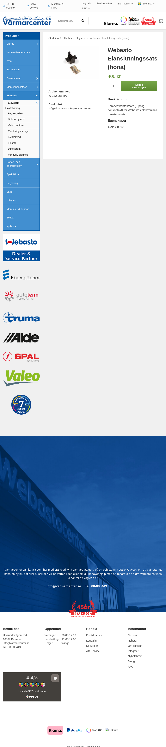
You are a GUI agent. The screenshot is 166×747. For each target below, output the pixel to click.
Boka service (32, 6)
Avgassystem (15, 113)
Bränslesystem (16, 119)
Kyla (9, 61)
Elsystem (24, 103)
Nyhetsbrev (135, 656)
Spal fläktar (13, 174)
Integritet (133, 651)
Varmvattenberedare (18, 52)
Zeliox (10, 217)
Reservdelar (23, 78)
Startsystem (13, 69)
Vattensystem (16, 125)
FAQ (130, 666)
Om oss (132, 635)
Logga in (86, 3)
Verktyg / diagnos (18, 154)
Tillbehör (23, 95)
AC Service (93, 651)
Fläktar (12, 142)
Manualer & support (18, 209)
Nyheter (132, 640)
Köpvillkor (92, 645)
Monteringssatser (23, 87)
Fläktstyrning (12, 108)
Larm (10, 191)
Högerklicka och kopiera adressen (70, 108)
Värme (23, 44)
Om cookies (135, 645)
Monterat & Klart (56, 6)
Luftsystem (14, 148)
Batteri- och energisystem (23, 163)
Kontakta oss (94, 635)
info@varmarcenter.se (16, 643)
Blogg (131, 661)
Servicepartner (104, 3)
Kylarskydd (14, 136)
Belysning (12, 183)
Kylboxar (12, 226)
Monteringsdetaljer (18, 131)
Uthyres (11, 200)
